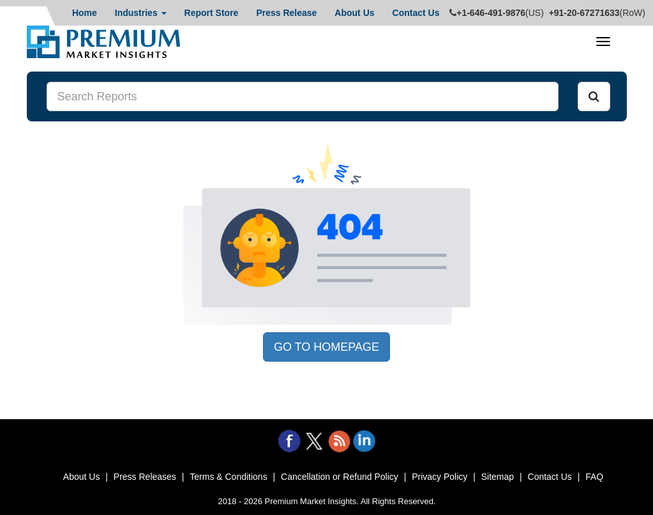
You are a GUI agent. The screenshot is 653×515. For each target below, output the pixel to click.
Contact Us (416, 13)
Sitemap (497, 477)
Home (84, 13)
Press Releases (145, 477)
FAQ (594, 477)
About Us (354, 13)
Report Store (211, 13)
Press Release (286, 13)
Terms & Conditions (228, 477)
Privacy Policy (439, 477)
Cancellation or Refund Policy (339, 477)
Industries (141, 13)
